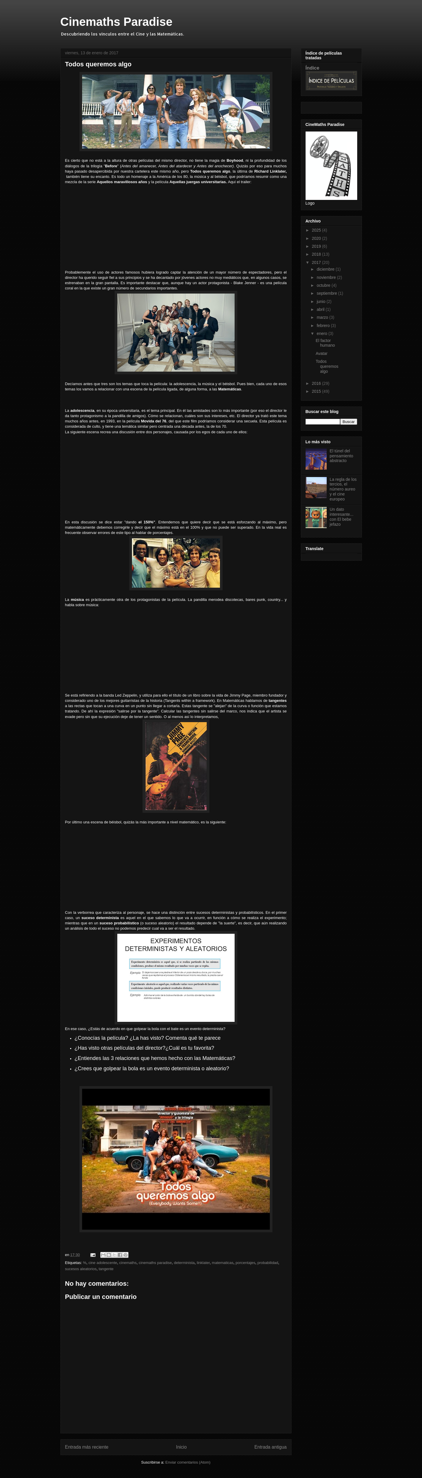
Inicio (181, 1447)
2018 (317, 254)
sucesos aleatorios (81, 1269)
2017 (317, 262)
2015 (317, 391)
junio (321, 301)
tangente (106, 1269)
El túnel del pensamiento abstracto (341, 456)
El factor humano (325, 343)
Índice (312, 67)
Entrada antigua (270, 1447)
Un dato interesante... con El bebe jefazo (341, 516)
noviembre (327, 277)
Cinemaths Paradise (116, 21)
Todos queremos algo (327, 366)
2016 (317, 383)
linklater (203, 1262)
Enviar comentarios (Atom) (188, 1462)
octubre (324, 285)
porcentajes (245, 1262)
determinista (184, 1262)
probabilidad (267, 1262)
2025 (317, 230)
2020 (317, 238)
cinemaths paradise (155, 1262)
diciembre (326, 269)
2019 (317, 246)
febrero (324, 325)
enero (322, 333)
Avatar (321, 353)
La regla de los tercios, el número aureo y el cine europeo (343, 489)
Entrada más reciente (87, 1447)
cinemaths (128, 1262)
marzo (323, 317)
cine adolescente (103, 1262)
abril (321, 309)
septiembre (327, 293)
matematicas (222, 1262)
